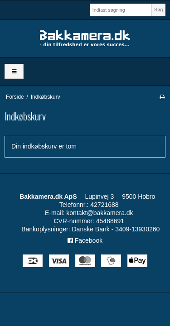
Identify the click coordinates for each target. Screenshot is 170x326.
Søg (158, 9)
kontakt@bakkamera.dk (99, 212)
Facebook (85, 240)
